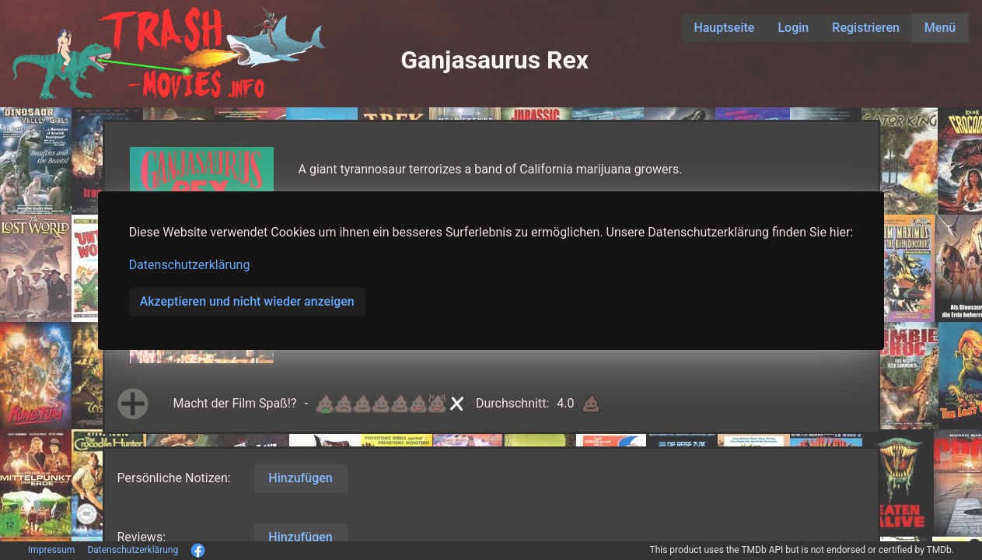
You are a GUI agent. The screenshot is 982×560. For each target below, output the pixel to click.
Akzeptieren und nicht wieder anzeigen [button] (247, 301)
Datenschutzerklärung (189, 264)
